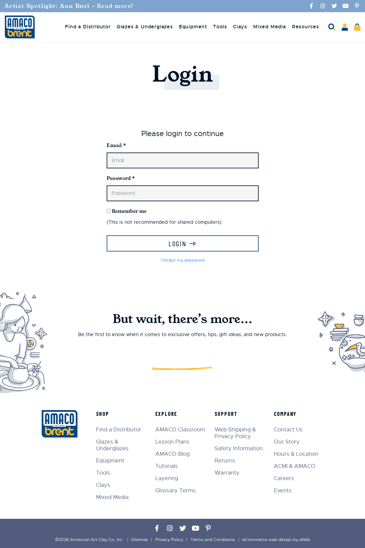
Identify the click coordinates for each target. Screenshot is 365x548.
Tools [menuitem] (220, 27)
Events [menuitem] (282, 490)
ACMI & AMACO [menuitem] (294, 466)
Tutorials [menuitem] (166, 466)
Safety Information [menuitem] (239, 448)
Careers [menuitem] (284, 478)
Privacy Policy (169, 539)
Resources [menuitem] (305, 27)
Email (116, 145)
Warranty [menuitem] (227, 472)
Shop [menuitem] (102, 413)
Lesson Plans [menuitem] (172, 441)
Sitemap (139, 539)
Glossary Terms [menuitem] (175, 490)
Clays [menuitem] (240, 27)
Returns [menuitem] (225, 460)
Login (177, 243)
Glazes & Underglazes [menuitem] (145, 27)
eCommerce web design (267, 539)
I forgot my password (183, 260)
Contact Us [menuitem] (288, 429)
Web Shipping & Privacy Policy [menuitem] (235, 433)
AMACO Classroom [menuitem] (180, 429)
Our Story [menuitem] (287, 441)
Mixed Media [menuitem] (269, 27)
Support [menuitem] (226, 413)
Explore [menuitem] (166, 413)
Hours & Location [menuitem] (296, 454)
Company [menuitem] (285, 413)
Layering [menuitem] (166, 478)
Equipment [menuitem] (193, 27)
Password (121, 178)
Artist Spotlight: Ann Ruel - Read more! (70, 6)
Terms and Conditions (213, 539)
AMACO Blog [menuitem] (172, 454)
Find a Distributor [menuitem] (87, 27)
